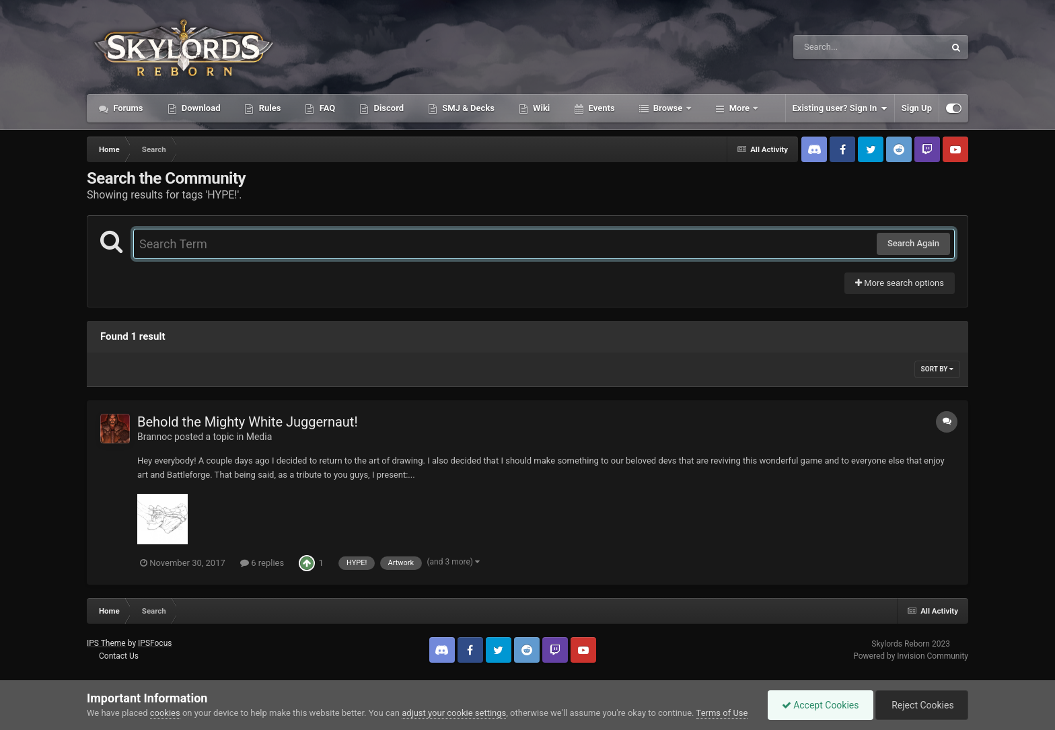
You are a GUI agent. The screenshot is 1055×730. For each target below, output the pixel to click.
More (739, 108)
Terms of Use (722, 713)
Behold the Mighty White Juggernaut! (247, 422)
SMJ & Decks (467, 108)
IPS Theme (106, 643)
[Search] (835, 47)
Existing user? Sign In (840, 108)
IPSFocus (155, 643)
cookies (165, 713)
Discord (387, 108)
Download (200, 108)
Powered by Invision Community (910, 656)
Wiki (540, 108)
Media (259, 436)
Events (600, 108)
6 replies (262, 563)
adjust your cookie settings (454, 713)
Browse (668, 108)
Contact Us (119, 656)
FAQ (326, 108)
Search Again (913, 243)
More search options (899, 283)
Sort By (937, 369)
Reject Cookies (921, 705)
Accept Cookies (820, 705)
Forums (127, 108)
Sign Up (917, 108)
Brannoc (154, 436)
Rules (268, 108)
